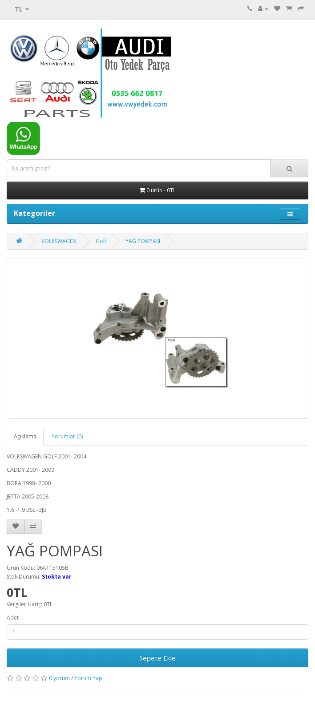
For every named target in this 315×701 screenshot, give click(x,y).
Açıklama (25, 436)
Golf (101, 241)
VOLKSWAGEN (59, 241)
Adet (13, 617)
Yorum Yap (88, 678)
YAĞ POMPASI (142, 241)
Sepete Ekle (157, 657)
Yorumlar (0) (67, 436)
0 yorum (59, 678)
